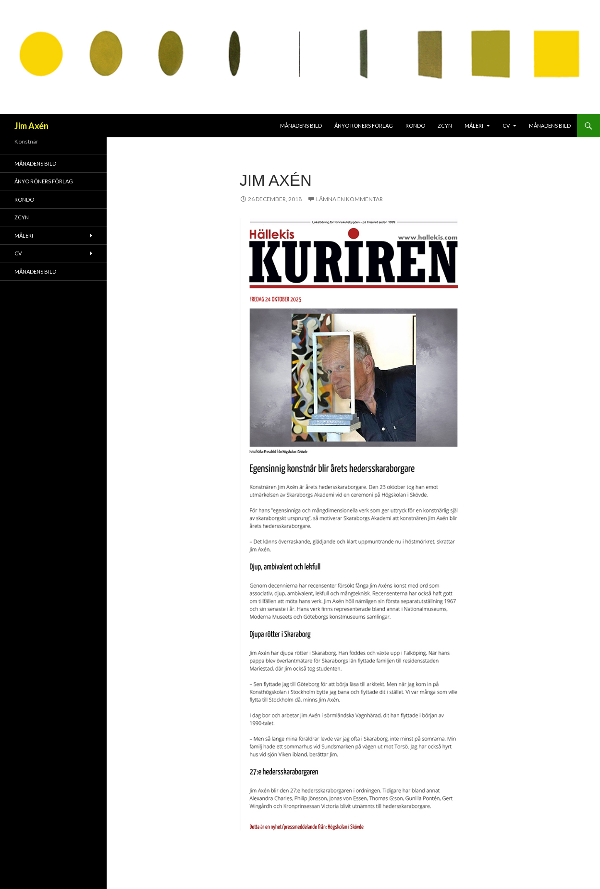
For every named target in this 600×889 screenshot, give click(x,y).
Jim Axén (31, 125)
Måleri (474, 125)
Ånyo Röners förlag (363, 125)
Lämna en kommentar (349, 199)
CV (506, 125)
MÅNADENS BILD (301, 125)
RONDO (415, 125)
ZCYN (445, 125)
